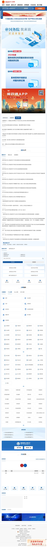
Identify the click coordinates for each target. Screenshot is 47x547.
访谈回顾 (4, 510)
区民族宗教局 (7, 394)
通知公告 (10, 154)
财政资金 (4, 244)
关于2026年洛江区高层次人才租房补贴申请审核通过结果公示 (15, 192)
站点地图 (17, 529)
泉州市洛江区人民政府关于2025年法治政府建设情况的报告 (14, 169)
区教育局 (29, 404)
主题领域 (4, 292)
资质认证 (6, 360)
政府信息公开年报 (34, 271)
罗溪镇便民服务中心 (29, 435)
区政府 (8, 5)
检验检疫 (18, 378)
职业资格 (29, 335)
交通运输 (18, 369)
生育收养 (6, 325)
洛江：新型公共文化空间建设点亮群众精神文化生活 (13, 144)
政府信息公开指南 (12, 267)
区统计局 (40, 394)
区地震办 (40, 418)
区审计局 (29, 394)
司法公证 (18, 335)
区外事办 (40, 408)
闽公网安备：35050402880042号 (23, 532)
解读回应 (20, 5)
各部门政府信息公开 (13, 275)
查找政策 (13, 262)
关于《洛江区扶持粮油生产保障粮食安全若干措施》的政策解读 (15, 234)
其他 (40, 348)
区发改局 (29, 399)
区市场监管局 (29, 390)
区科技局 (18, 413)
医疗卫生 (18, 330)
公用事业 (18, 348)
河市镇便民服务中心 (8, 437)
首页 (3, 5)
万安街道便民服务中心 (8, 433)
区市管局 (7, 418)
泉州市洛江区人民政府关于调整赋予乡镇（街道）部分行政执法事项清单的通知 (19, 183)
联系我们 (25, 529)
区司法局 (29, 408)
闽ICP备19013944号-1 (23, 533)
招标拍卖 (40, 374)
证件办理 (40, 339)
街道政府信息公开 (34, 275)
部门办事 (22, 292)
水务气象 (40, 369)
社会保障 (6, 330)
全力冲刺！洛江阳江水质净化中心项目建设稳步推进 (13, 139)
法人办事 (16, 292)
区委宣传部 (18, 390)
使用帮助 (21, 529)
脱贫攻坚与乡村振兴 (20, 244)
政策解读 (16, 154)
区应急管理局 (18, 408)
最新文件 (4, 154)
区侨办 (29, 418)
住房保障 (14, 244)
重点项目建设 (9, 244)
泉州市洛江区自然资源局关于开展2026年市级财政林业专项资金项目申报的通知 (19, 187)
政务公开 (13, 5)
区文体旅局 (7, 404)
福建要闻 (12, 117)
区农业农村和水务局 (40, 399)
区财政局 (40, 404)
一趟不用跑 (18, 448)
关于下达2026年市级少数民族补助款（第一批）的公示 (13, 209)
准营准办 (18, 339)
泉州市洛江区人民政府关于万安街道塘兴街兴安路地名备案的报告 (16, 160)
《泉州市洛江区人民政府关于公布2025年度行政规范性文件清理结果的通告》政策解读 (20, 214)
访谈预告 (9, 510)
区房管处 (40, 422)
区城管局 (40, 390)
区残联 (7, 422)
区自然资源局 (29, 413)
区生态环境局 (18, 399)
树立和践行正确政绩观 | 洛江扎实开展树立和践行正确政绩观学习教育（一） (18, 129)
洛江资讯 (18, 117)
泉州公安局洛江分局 (40, 413)
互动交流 (33, 5)
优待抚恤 (40, 330)
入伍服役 (40, 344)
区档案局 (18, 418)
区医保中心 (7, 390)
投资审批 (40, 355)
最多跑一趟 (28, 448)
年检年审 (18, 355)
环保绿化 (6, 348)
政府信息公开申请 (12, 271)
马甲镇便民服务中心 (29, 433)
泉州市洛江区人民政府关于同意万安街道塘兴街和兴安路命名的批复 (16, 164)
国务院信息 (5, 117)
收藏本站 (33, 529)
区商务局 (7, 413)
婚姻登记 (6, 344)
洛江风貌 (39, 5)
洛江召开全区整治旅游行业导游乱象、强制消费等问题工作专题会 (16, 125)
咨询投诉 (4, 459)
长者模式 (40, 8)
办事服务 (26, 5)
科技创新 (6, 378)
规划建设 (29, 339)
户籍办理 (18, 325)
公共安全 (29, 344)
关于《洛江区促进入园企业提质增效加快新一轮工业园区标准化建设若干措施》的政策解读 (21, 230)
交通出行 (40, 335)
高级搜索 (34, 262)
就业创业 (40, 325)
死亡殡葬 (29, 348)
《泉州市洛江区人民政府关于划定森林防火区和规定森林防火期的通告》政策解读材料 (20, 239)
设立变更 (6, 339)
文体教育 (6, 369)
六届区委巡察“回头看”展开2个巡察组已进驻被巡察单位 (14, 201)
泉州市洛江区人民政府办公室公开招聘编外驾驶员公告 (13, 196)
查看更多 (25, 244)
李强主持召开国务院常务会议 (17, 21)
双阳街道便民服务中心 (8, 435)
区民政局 (18, 404)
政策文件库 (4, 248)
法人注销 (18, 374)
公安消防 (40, 378)
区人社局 (7, 408)
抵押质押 (18, 344)
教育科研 (29, 325)
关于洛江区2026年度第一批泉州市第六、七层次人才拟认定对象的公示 (17, 205)
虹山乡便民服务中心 (29, 437)
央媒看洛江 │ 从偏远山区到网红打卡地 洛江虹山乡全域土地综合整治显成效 (18, 120)
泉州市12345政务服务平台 (40, 459)
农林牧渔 (29, 369)
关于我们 (13, 529)
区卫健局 (7, 399)
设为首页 (29, 529)
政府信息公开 (12, 248)
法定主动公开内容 (34, 267)
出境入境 (29, 330)
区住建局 (18, 394)
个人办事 (10, 292)
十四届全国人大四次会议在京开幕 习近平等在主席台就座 (23, 19)
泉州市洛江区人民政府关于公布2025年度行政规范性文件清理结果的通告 (17, 179)
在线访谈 (4, 493)
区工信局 (29, 422)
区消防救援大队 (18, 422)
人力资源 (40, 360)
